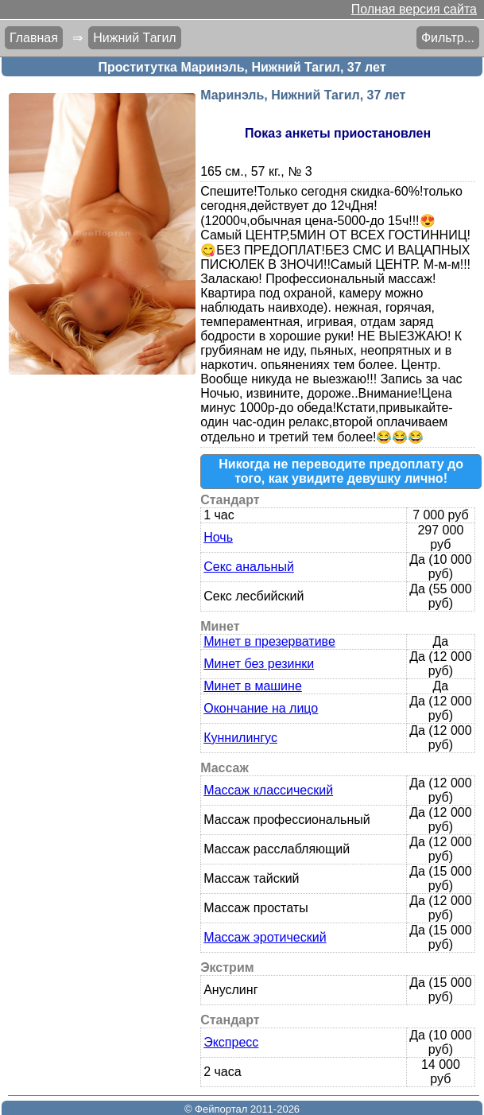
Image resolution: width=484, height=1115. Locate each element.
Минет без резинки (258, 663)
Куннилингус (240, 737)
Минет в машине (252, 686)
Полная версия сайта (414, 9)
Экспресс (230, 1042)
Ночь (218, 537)
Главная (34, 38)
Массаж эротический (264, 937)
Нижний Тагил (134, 38)
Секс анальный (248, 566)
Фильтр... (447, 38)
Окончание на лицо (260, 708)
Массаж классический (268, 790)
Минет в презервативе (269, 641)
